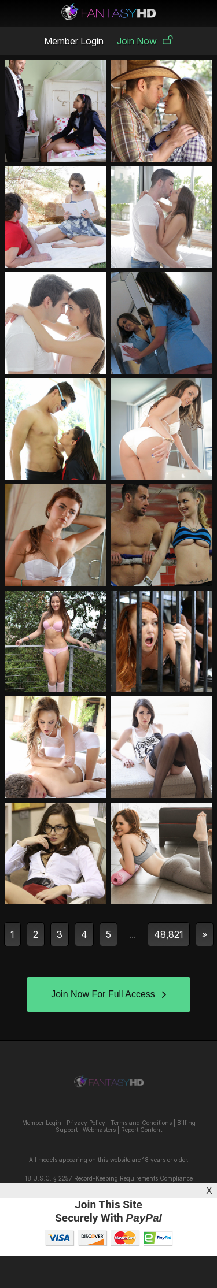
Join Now (145, 41)
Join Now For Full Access (108, 994)
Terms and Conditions (141, 1122)
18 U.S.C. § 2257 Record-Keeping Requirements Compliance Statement (109, 1182)
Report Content (141, 1129)
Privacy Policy (86, 1122)
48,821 (168, 934)
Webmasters (99, 1129)
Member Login (74, 41)
